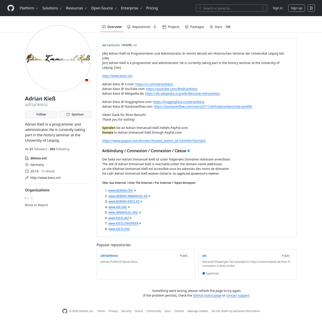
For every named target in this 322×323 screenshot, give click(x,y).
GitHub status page (207, 295)
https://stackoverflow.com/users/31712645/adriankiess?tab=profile (203, 106)
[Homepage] (10, 8)
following (59, 149)
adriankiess (111, 45)
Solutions (52, 8)
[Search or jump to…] (231, 8)
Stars (221, 27)
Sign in (278, 8)
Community (153, 311)
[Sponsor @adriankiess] (75, 114)
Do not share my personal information (236, 311)
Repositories (142, 27)
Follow (41, 114)
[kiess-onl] (28, 198)
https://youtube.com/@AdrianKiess (172, 89)
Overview (112, 27)
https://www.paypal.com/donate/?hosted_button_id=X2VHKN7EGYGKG (153, 141)
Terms (101, 311)
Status (139, 311)
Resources (77, 8)
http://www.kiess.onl (45, 177)
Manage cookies (198, 311)
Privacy (113, 311)
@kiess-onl (38, 158)
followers (36, 149)
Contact (179, 311)
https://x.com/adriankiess (154, 84)
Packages (194, 27)
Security (126, 311)
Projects (171, 27)
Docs (168, 311)
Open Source (104, 8)
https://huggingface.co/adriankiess (178, 102)
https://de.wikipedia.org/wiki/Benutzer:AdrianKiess (182, 93)
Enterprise (132, 8)
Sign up (296, 8)
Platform (29, 8)
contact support (238, 295)
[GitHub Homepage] (65, 311)
